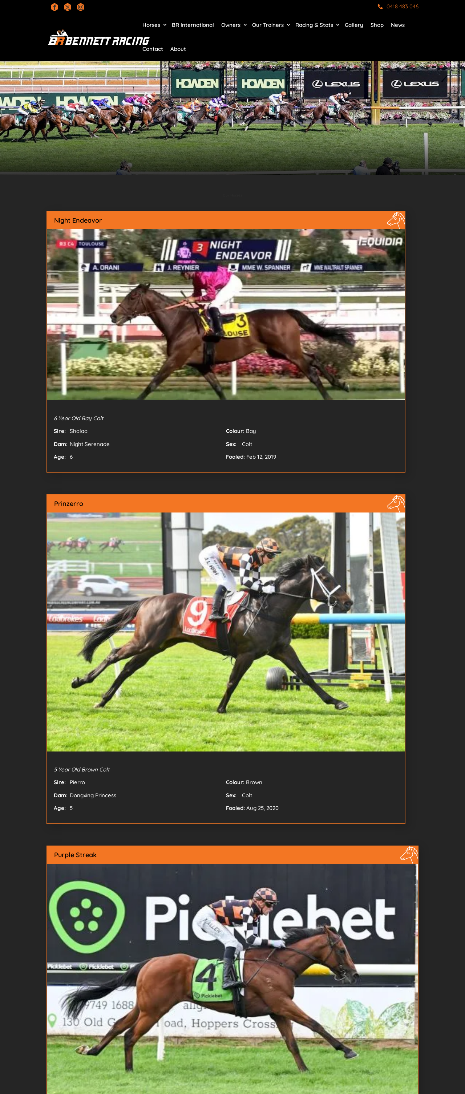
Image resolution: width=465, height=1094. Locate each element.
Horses (151, 24)
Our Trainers (268, 24)
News (398, 24)
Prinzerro (68, 503)
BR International (193, 24)
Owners (230, 24)
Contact (152, 48)
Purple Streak (75, 855)
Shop (377, 24)
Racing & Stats (314, 24)
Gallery (354, 24)
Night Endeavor (78, 220)
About (178, 48)
